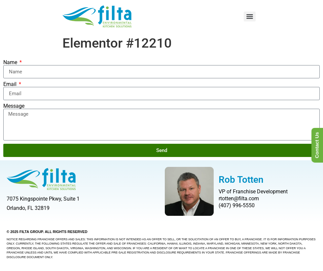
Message (13, 106)
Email (10, 84)
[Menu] (250, 16)
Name (10, 62)
